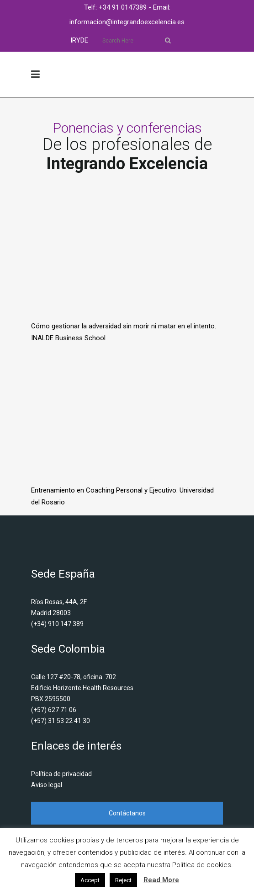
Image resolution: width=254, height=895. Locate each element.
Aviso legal (46, 784)
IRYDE (79, 40)
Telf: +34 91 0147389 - (118, 7)
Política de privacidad (61, 773)
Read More (161, 880)
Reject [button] (123, 880)
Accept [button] (90, 880)
